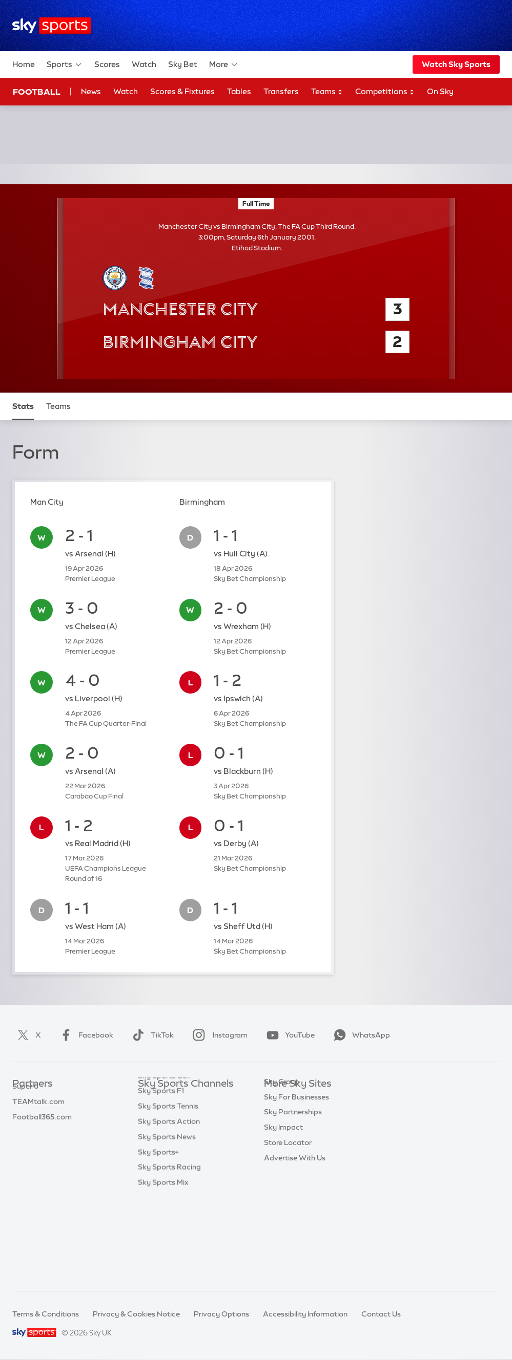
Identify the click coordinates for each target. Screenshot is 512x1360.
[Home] (51, 25)
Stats (23, 406)
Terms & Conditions (45, 1314)
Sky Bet (182, 64)
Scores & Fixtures (182, 91)
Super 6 (25, 1114)
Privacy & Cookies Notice (136, 1314)
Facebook (84, 1035)
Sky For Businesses (296, 1160)
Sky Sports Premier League (184, 1114)
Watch (144, 64)
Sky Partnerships (293, 1175)
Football (36, 92)
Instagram (218, 1035)
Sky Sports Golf (165, 1160)
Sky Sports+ (158, 1236)
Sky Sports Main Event (176, 1099)
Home (23, 64)
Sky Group (281, 1145)
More (223, 64)
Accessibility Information (305, 1314)
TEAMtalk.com (38, 1129)
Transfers (281, 91)
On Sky (440, 91)
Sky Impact (283, 1190)
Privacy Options (221, 1314)
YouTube (288, 1035)
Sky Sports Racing (169, 1251)
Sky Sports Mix (163, 1266)
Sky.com (279, 1099)
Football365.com (42, 1145)
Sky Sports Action (169, 1206)
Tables (239, 91)
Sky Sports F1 (161, 1175)
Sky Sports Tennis (168, 1190)
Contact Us (381, 1314)
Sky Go (276, 1129)
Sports (65, 64)
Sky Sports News (167, 1221)
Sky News (280, 1114)
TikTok (151, 1035)
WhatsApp (360, 1035)
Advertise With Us (294, 1221)
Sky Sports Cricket (170, 1145)
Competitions (385, 92)
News (91, 91)
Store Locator (288, 1206)
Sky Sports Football (172, 1129)
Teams (327, 92)
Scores (107, 64)
